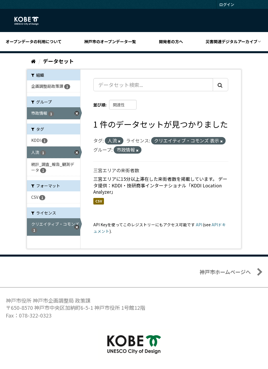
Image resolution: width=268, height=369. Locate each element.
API (199, 224)
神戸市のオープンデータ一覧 (110, 41)
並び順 (99, 105)
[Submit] (220, 84)
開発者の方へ (171, 41)
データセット (58, 61)
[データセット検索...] (153, 84)
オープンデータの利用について (34, 41)
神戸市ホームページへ (225, 271)
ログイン (226, 4)
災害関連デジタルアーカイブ (231, 41)
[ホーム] (33, 61)
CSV (98, 201)
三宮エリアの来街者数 (116, 170)
